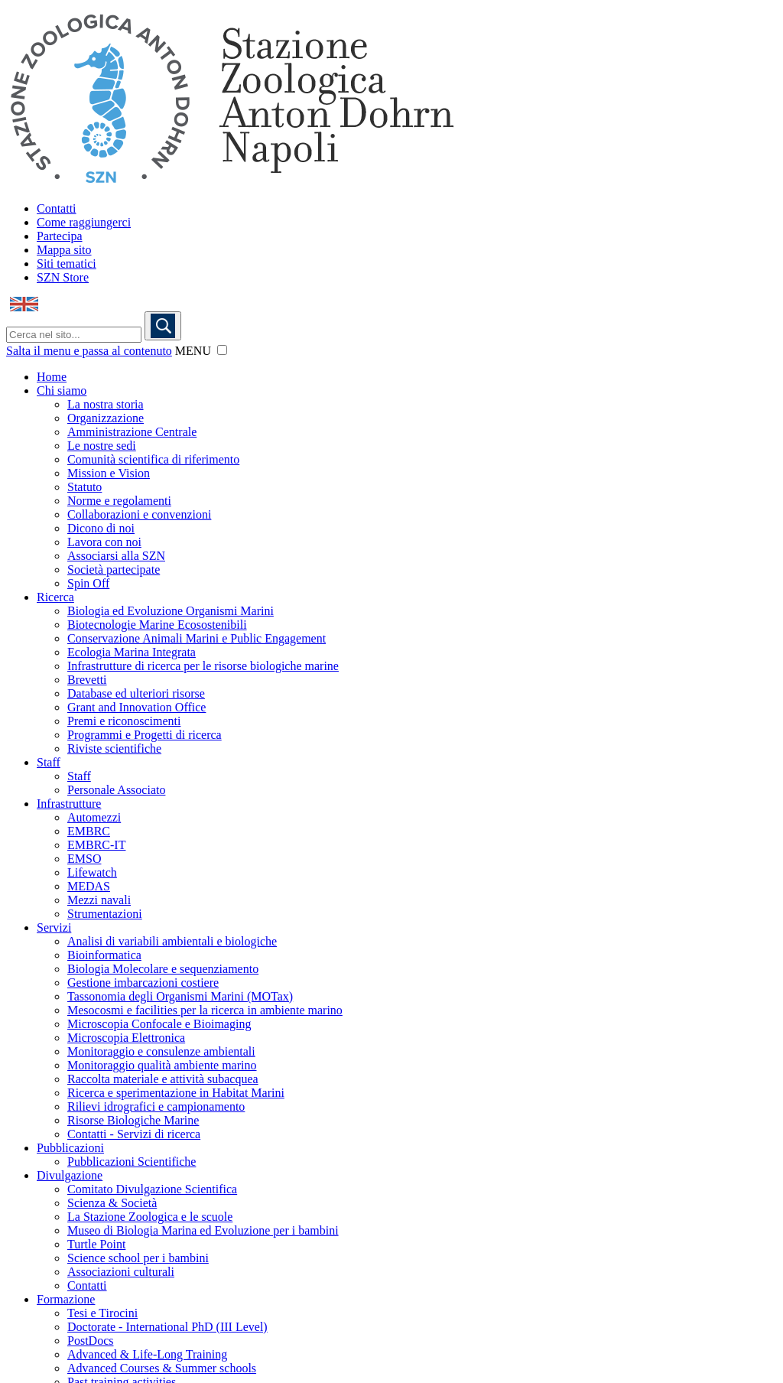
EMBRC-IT (96, 844)
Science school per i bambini (138, 1257)
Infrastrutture (69, 803)
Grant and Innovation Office (136, 707)
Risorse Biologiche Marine (133, 1120)
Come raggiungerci (84, 222)
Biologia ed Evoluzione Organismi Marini (170, 610)
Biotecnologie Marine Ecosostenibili (157, 624)
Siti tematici (66, 263)
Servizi (54, 927)
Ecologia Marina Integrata (131, 652)
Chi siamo (61, 390)
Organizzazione (105, 418)
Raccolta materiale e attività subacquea (162, 1078)
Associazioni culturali (120, 1271)
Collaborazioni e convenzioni (139, 514)
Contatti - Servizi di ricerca (133, 1134)
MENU (193, 350)
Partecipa (60, 235)
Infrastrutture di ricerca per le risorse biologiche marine (203, 665)
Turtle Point (96, 1244)
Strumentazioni (104, 913)
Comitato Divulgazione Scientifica (152, 1189)
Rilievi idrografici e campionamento (156, 1106)
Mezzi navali (99, 899)
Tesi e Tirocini (102, 1313)
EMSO (84, 858)
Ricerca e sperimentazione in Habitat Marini (175, 1092)
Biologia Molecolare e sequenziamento (162, 968)
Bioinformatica (104, 955)
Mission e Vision (108, 473)
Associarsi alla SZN (116, 555)
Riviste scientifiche (114, 748)
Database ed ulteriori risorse (136, 693)
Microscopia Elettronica (126, 1037)
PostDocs (90, 1340)
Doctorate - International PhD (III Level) (167, 1326)
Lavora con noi (104, 541)
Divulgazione (69, 1175)
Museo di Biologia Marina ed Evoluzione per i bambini (203, 1230)
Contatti (56, 208)
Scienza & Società (112, 1202)
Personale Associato (116, 789)
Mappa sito (64, 249)
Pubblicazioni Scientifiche (131, 1161)
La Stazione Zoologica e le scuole (149, 1216)
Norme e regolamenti (119, 500)
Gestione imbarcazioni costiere (143, 982)
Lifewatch (92, 872)
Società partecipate (113, 569)
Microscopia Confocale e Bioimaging (159, 1023)
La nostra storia (105, 404)
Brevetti (87, 679)
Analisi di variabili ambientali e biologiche (172, 941)
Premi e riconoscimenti (123, 720)
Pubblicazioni (70, 1147)
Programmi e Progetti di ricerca (144, 734)
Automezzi (94, 817)
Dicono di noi (101, 528)
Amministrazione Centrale (132, 431)
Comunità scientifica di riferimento (153, 459)
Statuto (84, 486)
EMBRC (88, 831)
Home (52, 376)
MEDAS (88, 886)
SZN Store (63, 277)
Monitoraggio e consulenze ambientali (161, 1051)
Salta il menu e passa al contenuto (89, 350)
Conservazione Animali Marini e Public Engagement (196, 638)
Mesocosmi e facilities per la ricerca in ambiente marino (205, 1010)
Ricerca (55, 597)
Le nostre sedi (101, 445)
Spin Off (88, 583)
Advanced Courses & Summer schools (161, 1368)
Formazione (66, 1299)
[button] (222, 350)
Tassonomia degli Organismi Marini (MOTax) (180, 996)
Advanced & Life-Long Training (147, 1354)
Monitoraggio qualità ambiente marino (162, 1065)
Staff (48, 762)
